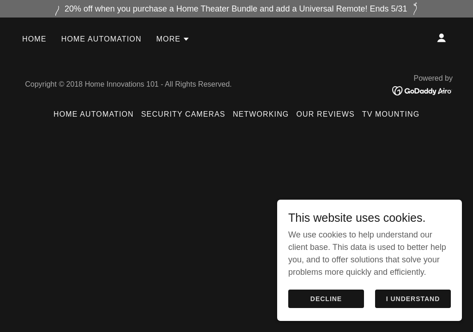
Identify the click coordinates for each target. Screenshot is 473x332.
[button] (173, 39)
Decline (326, 317)
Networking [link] (261, 114)
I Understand (413, 317)
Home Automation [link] (101, 39)
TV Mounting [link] (391, 114)
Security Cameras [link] (183, 114)
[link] (422, 90)
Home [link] (34, 39)
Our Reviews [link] (325, 114)
